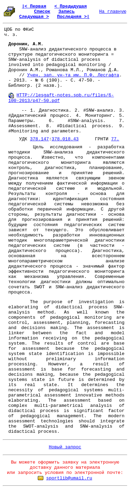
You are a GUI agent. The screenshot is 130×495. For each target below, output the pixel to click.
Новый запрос (65, 447)
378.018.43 (65, 139)
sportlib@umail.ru (69, 478)
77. (115, 139)
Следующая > (34, 16)
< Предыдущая (70, 6)
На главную (112, 11)
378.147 (39, 139)
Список (42, 11)
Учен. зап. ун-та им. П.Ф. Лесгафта (73, 75)
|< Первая (34, 6)
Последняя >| (73, 16)
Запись (66, 11)
